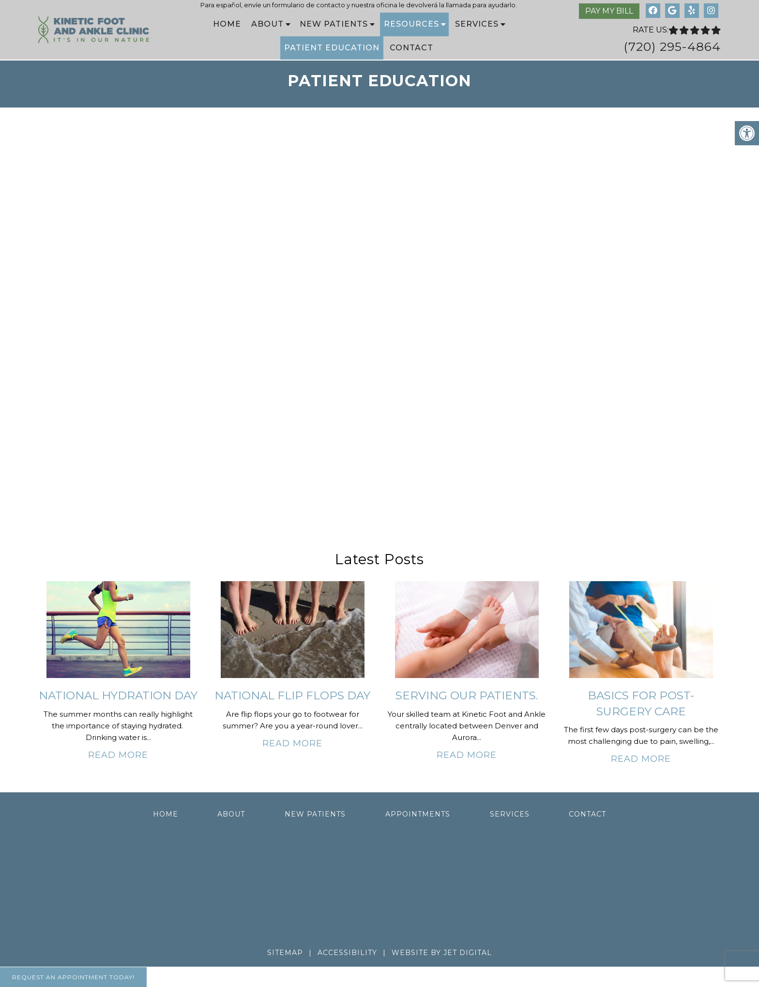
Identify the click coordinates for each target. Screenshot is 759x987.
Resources (411, 24)
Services (477, 24)
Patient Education (332, 47)
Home (227, 24)
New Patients (334, 24)
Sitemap (285, 952)
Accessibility (347, 952)
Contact (411, 47)
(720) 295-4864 (672, 46)
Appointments (417, 814)
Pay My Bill (609, 10)
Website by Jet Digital (442, 952)
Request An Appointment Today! (73, 977)
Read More (118, 755)
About (267, 24)
